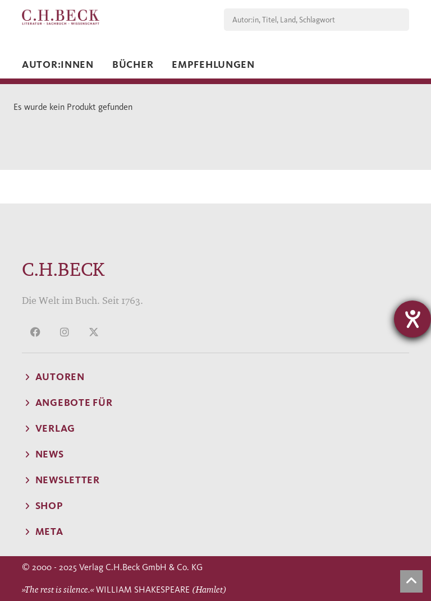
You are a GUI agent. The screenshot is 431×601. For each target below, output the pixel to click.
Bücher (132, 64)
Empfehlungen (213, 64)
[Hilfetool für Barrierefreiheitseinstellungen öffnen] (412, 319)
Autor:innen (58, 64)
